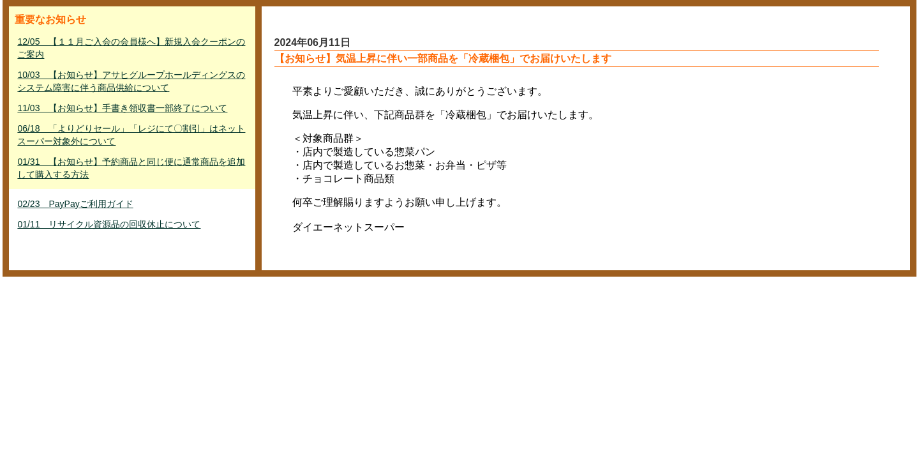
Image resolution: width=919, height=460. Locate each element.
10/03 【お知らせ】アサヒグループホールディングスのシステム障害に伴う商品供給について (131, 81)
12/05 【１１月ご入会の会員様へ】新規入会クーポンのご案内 (131, 47)
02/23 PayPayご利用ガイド (75, 204)
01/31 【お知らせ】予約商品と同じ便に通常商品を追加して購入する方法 (131, 168)
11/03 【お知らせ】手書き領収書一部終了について (122, 108)
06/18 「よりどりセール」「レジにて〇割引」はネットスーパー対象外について (131, 134)
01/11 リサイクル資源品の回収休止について (108, 224)
